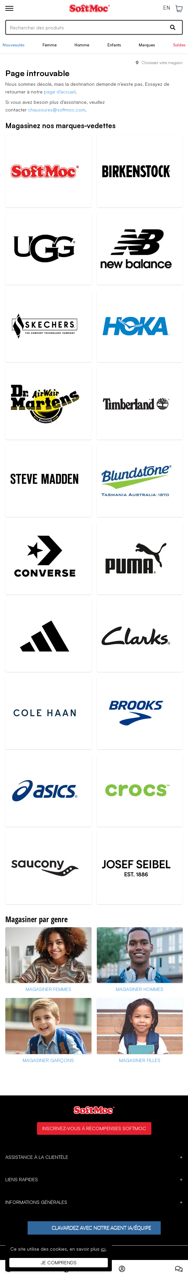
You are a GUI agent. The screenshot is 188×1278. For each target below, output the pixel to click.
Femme (50, 44)
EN (166, 8)
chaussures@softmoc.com (56, 109)
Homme (82, 44)
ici (103, 1249)
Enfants (114, 44)
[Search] (94, 27)
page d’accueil (60, 91)
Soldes (179, 44)
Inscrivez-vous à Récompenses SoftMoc (94, 1128)
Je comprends (59, 1262)
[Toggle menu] (9, 8)
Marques (147, 44)
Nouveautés (13, 44)
